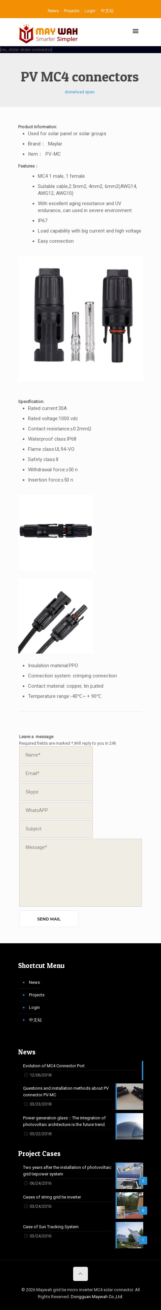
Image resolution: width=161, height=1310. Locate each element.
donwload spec (71, 91)
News (53, 10)
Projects (71, 10)
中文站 (107, 10)
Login (90, 10)
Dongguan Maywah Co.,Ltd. (97, 1296)
